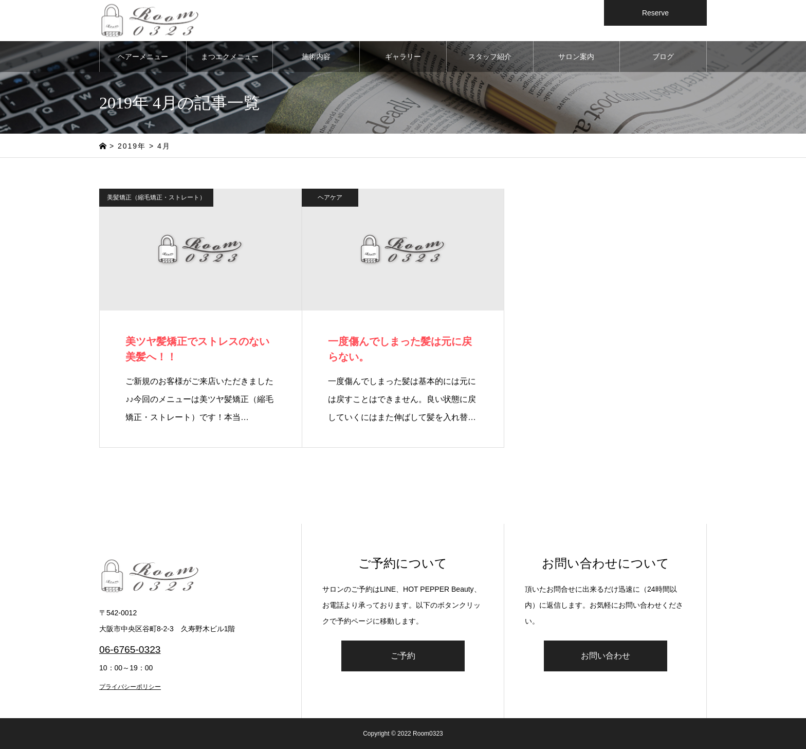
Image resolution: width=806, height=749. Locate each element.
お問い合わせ (605, 655)
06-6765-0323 (130, 649)
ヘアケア (330, 197)
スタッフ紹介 (489, 56)
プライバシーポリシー (130, 686)
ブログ (663, 56)
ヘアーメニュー (143, 56)
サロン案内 (576, 56)
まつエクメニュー (230, 56)
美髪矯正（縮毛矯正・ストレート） (156, 197)
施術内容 (316, 56)
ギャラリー (403, 56)
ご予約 (403, 655)
